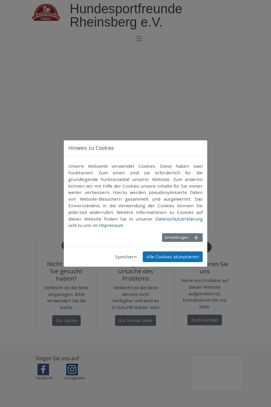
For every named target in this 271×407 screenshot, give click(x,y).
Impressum (111, 225)
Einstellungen (177, 237)
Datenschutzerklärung (179, 219)
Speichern (126, 256)
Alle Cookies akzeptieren (172, 256)
